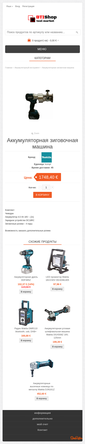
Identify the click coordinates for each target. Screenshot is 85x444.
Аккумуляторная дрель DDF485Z (26, 278)
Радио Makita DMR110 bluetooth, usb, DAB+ (25, 330)
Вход (17, 6)
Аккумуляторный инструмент (27, 68)
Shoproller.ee (76, 438)
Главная (8, 68)
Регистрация (28, 6)
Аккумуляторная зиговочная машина (58, 68)
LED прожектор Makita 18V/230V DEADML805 (57, 278)
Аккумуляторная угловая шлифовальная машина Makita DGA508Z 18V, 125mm (57, 333)
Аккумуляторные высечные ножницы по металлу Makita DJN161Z (42, 386)
